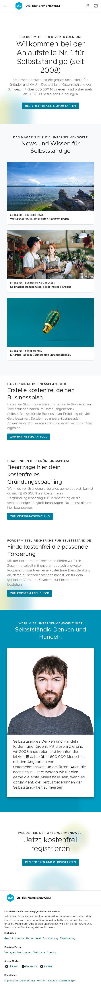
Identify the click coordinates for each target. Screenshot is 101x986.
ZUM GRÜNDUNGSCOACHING (30, 516)
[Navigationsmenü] (5, 5)
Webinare (39, 952)
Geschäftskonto (14, 938)
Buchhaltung (50, 938)
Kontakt (41, 980)
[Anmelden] (96, 5)
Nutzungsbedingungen (62, 980)
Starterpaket (33, 938)
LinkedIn (11, 966)
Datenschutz (27, 980)
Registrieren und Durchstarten (50, 106)
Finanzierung (68, 938)
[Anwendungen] (87, 5)
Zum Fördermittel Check (29, 593)
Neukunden (24, 952)
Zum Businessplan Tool (28, 437)
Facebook (29, 966)
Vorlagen (9, 952)
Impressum (11, 980)
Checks (51, 952)
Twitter (45, 966)
